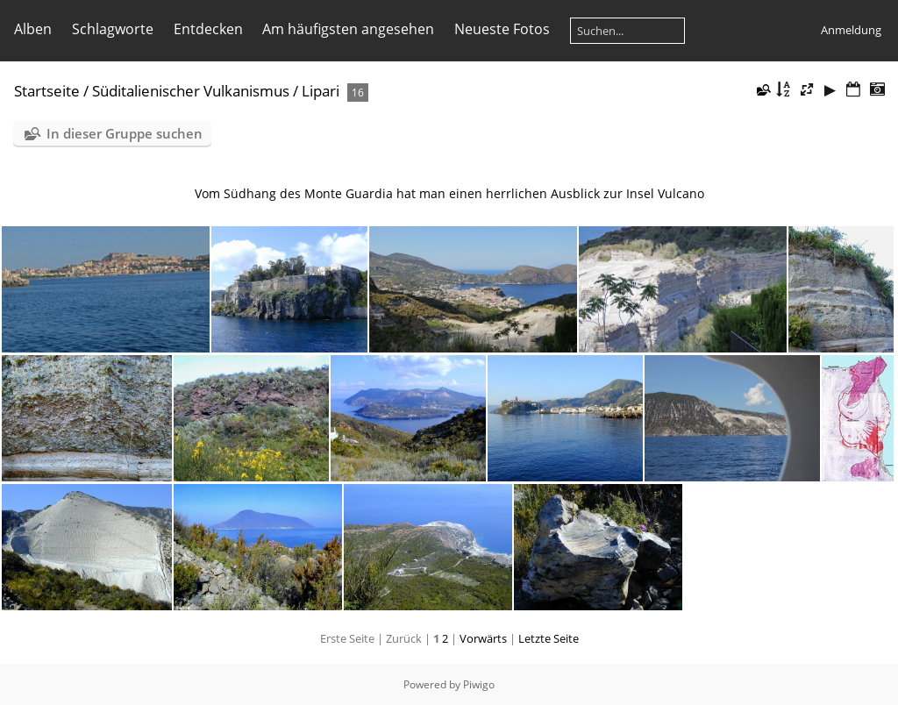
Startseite (47, 91)
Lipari (320, 91)
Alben (33, 29)
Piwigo (479, 684)
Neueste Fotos (502, 29)
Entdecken (208, 29)
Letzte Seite (548, 638)
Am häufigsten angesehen (348, 29)
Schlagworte (112, 29)
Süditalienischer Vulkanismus (190, 91)
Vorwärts (483, 638)
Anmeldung (851, 30)
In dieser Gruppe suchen (124, 133)
